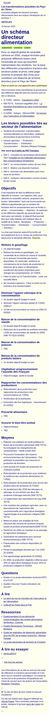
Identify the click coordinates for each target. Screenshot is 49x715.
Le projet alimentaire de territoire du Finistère (24, 642)
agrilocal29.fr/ (10, 654)
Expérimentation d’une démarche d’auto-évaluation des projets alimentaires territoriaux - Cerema (23, 619)
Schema (27, 47)
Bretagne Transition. (10, 684)
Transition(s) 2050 (30, 100)
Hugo (26, 699)
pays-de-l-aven (33, 704)
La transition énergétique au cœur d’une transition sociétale (25, 106)
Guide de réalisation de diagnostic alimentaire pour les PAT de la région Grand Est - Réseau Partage (25, 635)
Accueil (7, 2)
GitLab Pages (7, 701)
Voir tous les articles (13, 662)
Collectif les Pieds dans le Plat (18, 605)
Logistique (18, 47)
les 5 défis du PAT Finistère (25, 151)
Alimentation (7, 47)
